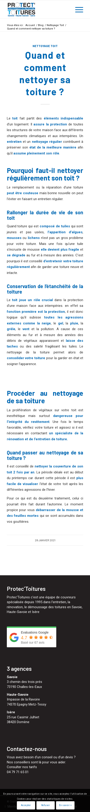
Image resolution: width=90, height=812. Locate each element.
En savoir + (65, 805)
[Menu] (77, 9)
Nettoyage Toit (45, 46)
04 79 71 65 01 (18, 772)
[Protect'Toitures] (37, 9)
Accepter (26, 805)
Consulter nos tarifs (22, 767)
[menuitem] (77, 9)
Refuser (45, 805)
